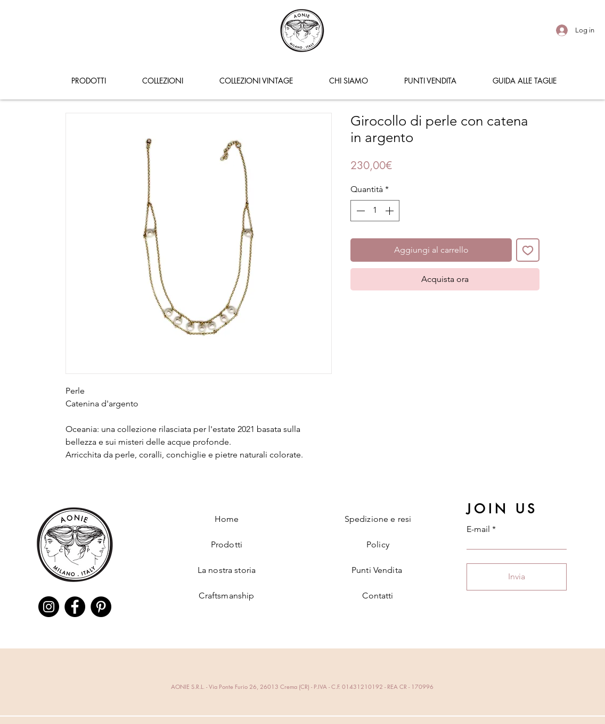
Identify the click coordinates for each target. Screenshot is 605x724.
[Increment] (390, 211)
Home (227, 519)
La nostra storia (227, 570)
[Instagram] (48, 606)
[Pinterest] (101, 606)
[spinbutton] (375, 211)
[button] (88, 80)
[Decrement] (359, 211)
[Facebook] (74, 606)
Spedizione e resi (378, 519)
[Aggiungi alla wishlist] (527, 250)
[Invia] (517, 576)
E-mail (478, 529)
